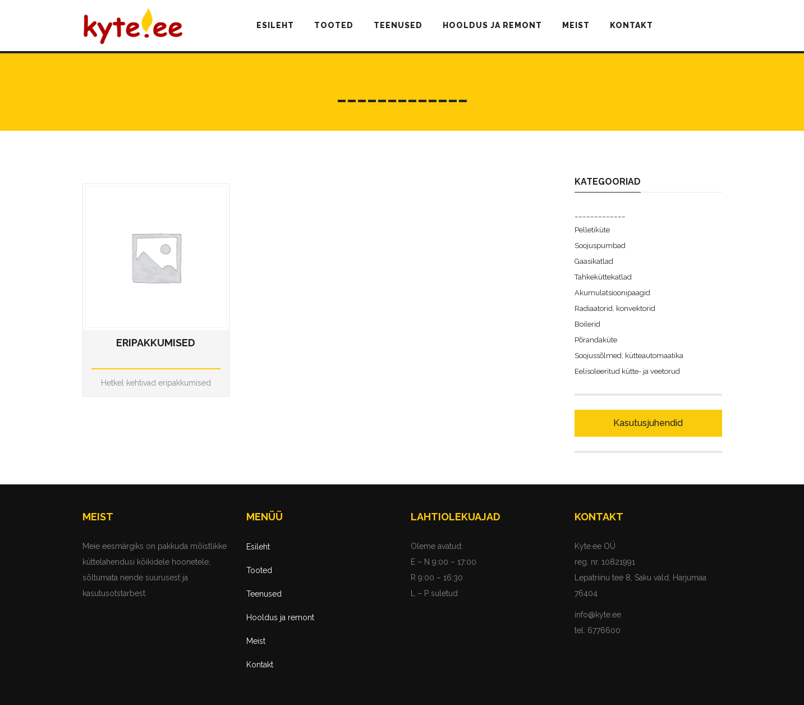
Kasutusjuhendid (648, 423)
